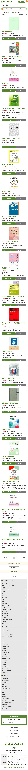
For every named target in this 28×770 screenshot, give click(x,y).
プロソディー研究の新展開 (9, 216)
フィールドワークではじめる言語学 (12, 56)
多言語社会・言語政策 (7, 702)
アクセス (12, 756)
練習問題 (4, 607)
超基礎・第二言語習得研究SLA (10, 481)
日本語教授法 (5, 678)
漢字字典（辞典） (6, 646)
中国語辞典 (4, 654)
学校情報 (4, 617)
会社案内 (12, 737)
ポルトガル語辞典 (6, 658)
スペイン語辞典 (5, 652)
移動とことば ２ (7, 83)
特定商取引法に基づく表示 (19, 739)
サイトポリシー (18, 737)
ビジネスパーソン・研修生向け (9, 585)
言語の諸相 (4, 704)
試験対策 (4, 696)
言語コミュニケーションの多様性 (11, 138)
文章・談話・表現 (6, 688)
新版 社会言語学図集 (8, 456)
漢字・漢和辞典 (5, 666)
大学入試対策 (5, 615)
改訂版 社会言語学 (7, 165)
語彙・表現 (4, 603)
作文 (3, 599)
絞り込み (3, 14)
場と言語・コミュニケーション (10, 268)
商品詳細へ (20, 38)
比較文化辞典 (5, 672)
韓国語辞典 (4, 650)
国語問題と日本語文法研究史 (10, 403)
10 (21, 557)
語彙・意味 (4, 686)
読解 (3, 595)
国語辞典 (4, 664)
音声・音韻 (4, 684)
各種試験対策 (5, 613)
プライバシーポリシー (8, 739)
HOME (7, 737)
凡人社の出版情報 (13, 748)
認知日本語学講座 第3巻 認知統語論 (13, 296)
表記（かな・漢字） (6, 605)
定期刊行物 (4, 623)
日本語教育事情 (5, 698)
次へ (24, 557)
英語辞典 (4, 648)
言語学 (3, 694)
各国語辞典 (4, 662)
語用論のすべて (6, 429)
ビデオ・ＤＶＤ (5, 629)
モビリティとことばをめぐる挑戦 (11, 378)
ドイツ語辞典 (5, 656)
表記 (3, 692)
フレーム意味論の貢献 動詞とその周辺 (13, 108)
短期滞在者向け (5, 587)
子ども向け (4, 591)
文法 (3, 593)
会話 (3, 601)
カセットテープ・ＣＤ (7, 633)
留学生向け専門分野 (6, 589)
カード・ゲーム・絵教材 (7, 635)
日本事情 (4, 621)
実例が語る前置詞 (7, 351)
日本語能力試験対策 (6, 609)
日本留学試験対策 (6, 611)
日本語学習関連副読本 (7, 619)
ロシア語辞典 (5, 660)
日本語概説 (4, 682)
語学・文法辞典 (5, 668)
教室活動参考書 (5, 680)
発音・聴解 (4, 597)
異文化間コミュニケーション (8, 700)
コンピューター (5, 631)
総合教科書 (4, 583)
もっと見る (13, 567)
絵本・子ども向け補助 (7, 637)
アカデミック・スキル (7, 706)
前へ (4, 557)
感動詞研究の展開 (7, 31)
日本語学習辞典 (5, 644)
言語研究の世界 (6, 191)
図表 (3, 639)
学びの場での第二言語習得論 (10, 241)
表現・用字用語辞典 (6, 670)
